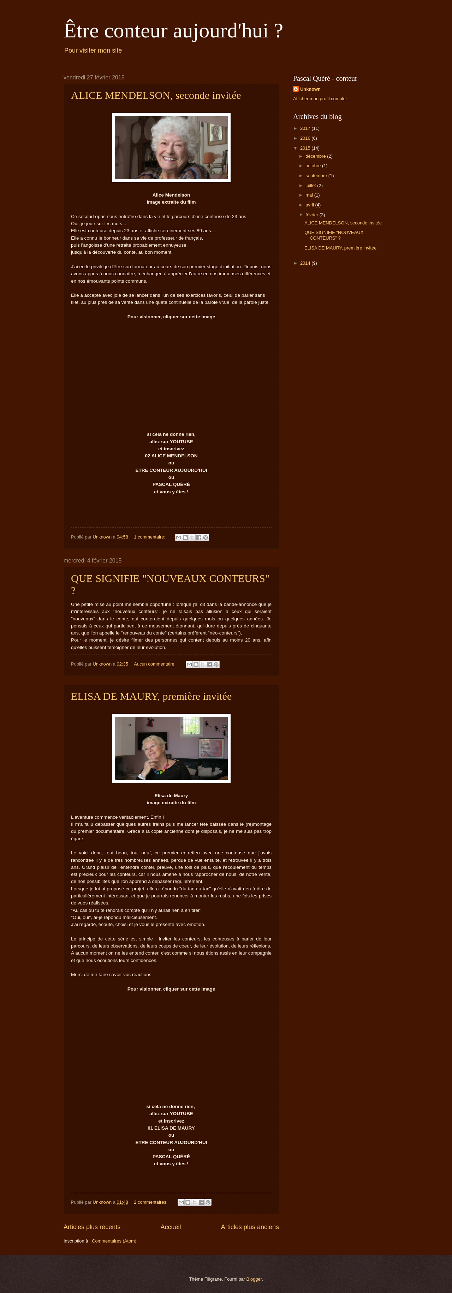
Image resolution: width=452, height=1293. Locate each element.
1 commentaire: (150, 537)
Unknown (310, 89)
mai (309, 195)
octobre (313, 165)
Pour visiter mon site (93, 50)
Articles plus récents (92, 1227)
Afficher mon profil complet (320, 98)
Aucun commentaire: (155, 664)
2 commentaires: (151, 1202)
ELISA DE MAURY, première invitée (151, 696)
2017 (305, 128)
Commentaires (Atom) (114, 1241)
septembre (316, 175)
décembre (316, 156)
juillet (311, 185)
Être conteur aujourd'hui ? (173, 30)
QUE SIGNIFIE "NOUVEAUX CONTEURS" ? (333, 235)
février (312, 214)
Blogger (254, 1279)
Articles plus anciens (250, 1227)
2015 (305, 148)
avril (310, 205)
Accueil (170, 1227)
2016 (305, 138)
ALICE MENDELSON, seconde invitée (156, 95)
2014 (305, 263)
